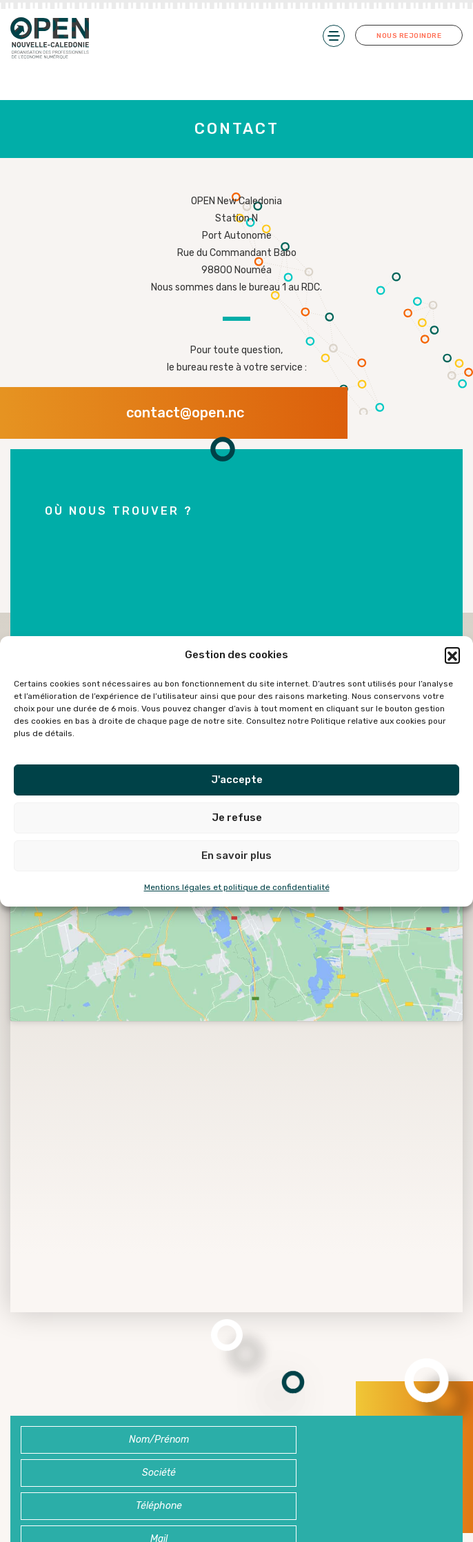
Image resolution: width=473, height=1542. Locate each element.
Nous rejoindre (408, 35)
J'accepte (237, 779)
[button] (452, 655)
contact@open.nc (185, 412)
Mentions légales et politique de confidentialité (237, 887)
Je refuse (237, 817)
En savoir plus (236, 855)
